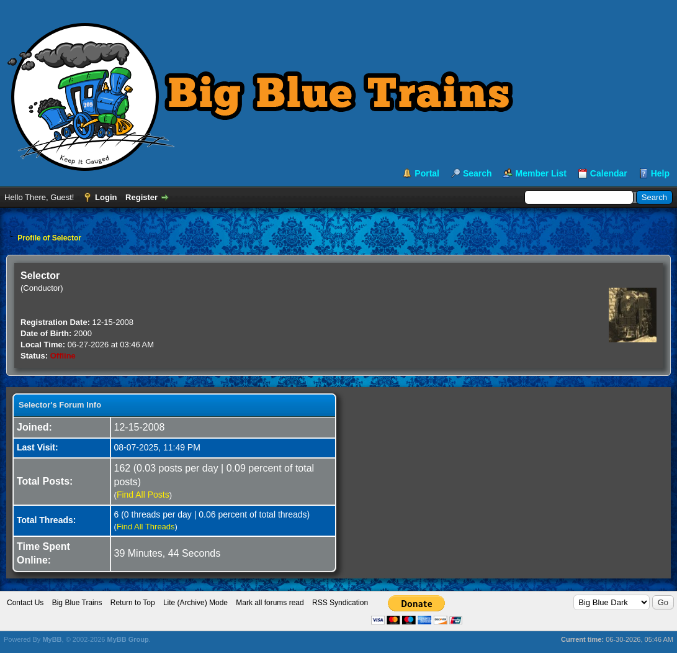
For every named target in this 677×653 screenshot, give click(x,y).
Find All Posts (143, 495)
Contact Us (25, 602)
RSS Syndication (340, 602)
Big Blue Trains (77, 602)
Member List (540, 173)
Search (477, 173)
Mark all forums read (269, 602)
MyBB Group (127, 639)
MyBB (51, 639)
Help (660, 173)
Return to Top (132, 602)
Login (106, 197)
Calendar (608, 173)
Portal (427, 173)
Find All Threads (146, 526)
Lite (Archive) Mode (195, 602)
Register (141, 197)
